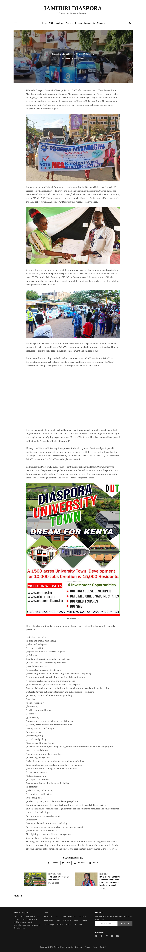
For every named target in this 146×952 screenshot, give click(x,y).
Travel (68, 924)
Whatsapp (79, 863)
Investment (49, 920)
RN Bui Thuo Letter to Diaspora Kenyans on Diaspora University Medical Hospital (109, 880)
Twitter (66, 863)
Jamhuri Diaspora (73, 8)
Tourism (78, 23)
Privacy (87, 947)
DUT (51, 23)
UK (75, 924)
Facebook (53, 863)
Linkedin (93, 863)
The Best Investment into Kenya (58, 878)
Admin (66, 58)
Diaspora (101, 23)
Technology (49, 924)
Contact (103, 947)
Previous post (54, 874)
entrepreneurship (68, 916)
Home (44, 23)
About (95, 947)
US (80, 924)
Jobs (58, 920)
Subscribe (125, 923)
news (76, 920)
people (84, 920)
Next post (103, 874)
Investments (89, 23)
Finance (69, 23)
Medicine (59, 23)
